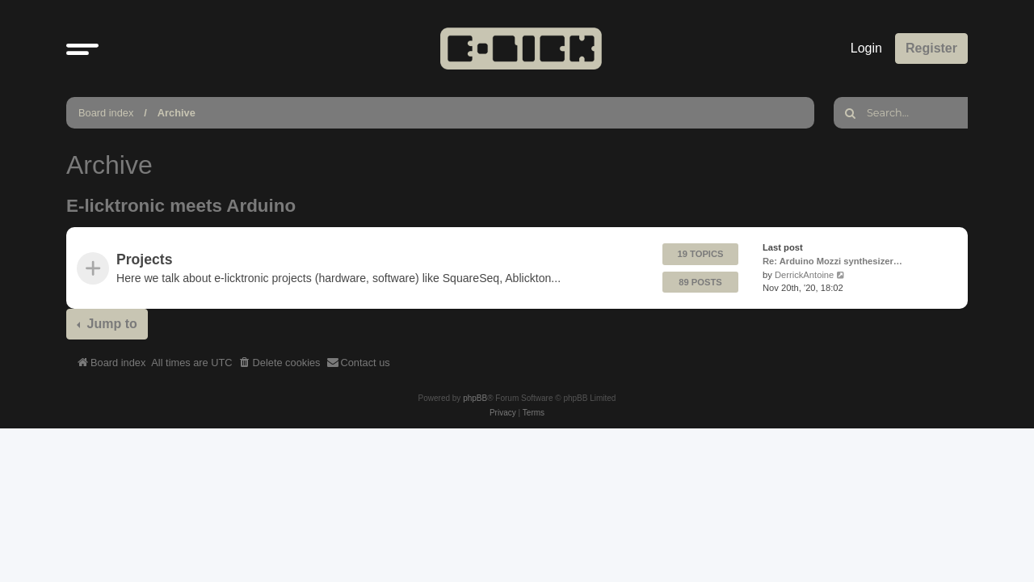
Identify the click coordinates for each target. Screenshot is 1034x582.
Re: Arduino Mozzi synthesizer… (832, 261)
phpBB (475, 398)
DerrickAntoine (804, 275)
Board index (105, 113)
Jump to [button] (110, 324)
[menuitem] (279, 363)
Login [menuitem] (866, 48)
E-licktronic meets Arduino (181, 206)
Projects (144, 259)
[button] (82, 48)
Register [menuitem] (931, 48)
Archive (176, 113)
